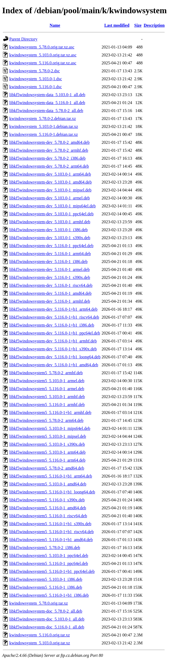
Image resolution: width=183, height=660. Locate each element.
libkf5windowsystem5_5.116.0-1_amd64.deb (47, 508)
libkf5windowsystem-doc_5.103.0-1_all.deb (46, 619)
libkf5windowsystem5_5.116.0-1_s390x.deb (47, 500)
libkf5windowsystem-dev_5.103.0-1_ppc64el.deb (51, 214)
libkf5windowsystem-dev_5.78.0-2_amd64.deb (49, 142)
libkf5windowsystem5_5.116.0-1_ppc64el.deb (48, 563)
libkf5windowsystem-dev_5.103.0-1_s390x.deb (49, 237)
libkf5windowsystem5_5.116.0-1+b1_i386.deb (49, 595)
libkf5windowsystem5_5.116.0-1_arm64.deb (47, 460)
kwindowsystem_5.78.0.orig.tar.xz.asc (41, 47)
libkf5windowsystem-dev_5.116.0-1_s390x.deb (49, 277)
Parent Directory (23, 39)
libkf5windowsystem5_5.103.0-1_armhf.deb (47, 396)
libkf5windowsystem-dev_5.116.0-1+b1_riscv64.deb (54, 317)
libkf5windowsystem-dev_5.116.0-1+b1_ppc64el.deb (54, 333)
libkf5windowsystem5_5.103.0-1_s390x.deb (47, 444)
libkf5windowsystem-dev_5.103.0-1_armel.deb (49, 198)
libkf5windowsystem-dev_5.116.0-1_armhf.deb (49, 301)
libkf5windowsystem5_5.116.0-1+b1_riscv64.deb (51, 531)
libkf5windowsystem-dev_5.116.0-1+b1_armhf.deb (53, 341)
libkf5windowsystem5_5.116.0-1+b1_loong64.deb (52, 492)
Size (138, 25)
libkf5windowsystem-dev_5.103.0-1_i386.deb (48, 230)
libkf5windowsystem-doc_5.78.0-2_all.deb (45, 611)
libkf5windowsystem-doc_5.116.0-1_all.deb (46, 627)
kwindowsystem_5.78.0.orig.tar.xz (38, 603)
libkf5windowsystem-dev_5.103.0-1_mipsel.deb (50, 190)
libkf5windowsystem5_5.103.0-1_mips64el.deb (49, 428)
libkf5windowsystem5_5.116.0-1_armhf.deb (47, 404)
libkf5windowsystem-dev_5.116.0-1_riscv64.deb (51, 285)
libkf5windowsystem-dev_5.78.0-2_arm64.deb (49, 166)
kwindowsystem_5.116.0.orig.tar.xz (39, 635)
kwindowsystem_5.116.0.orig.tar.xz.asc (42, 63)
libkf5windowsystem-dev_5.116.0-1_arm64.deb (50, 253)
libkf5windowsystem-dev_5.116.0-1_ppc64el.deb (51, 245)
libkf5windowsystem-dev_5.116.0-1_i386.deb (48, 261)
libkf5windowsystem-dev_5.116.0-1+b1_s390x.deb (53, 349)
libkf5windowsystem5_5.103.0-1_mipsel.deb (47, 436)
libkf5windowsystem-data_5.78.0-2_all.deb (46, 110)
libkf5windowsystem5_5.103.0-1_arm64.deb (47, 452)
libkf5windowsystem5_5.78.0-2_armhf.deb (46, 373)
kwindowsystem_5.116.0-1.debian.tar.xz (43, 134)
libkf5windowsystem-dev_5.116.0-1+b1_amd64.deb (53, 365)
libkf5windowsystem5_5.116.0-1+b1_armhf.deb (50, 412)
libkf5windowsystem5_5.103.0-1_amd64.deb (47, 484)
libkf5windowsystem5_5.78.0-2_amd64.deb (46, 468)
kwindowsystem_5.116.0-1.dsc (35, 86)
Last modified (116, 25)
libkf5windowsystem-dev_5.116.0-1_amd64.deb (50, 293)
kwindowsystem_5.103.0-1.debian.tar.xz (43, 126)
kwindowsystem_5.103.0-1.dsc (35, 79)
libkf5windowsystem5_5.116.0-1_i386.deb (45, 587)
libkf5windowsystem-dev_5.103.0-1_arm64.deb (50, 174)
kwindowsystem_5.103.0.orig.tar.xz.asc (42, 55)
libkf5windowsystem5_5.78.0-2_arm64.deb (46, 420)
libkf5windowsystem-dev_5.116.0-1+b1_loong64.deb (55, 357)
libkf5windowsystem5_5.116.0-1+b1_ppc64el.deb (52, 571)
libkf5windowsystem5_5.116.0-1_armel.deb (46, 388)
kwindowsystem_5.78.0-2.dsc (34, 71)
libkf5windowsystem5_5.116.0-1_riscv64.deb (48, 516)
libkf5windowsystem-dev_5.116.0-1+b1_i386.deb (51, 325)
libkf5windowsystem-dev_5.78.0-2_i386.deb (47, 158)
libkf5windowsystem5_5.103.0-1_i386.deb (45, 579)
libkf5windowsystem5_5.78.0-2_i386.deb (44, 547)
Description (154, 25)
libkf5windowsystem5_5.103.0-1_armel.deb (46, 380)
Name (55, 25)
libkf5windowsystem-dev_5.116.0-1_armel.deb (49, 269)
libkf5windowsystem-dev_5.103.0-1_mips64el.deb (52, 206)
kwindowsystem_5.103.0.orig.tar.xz (39, 643)
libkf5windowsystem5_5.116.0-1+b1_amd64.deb (51, 539)
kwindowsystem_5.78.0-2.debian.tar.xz (42, 118)
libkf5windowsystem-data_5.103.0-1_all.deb (47, 94)
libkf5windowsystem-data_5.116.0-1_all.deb (47, 102)
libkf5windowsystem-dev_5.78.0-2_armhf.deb (48, 150)
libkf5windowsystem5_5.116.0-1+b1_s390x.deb (50, 523)
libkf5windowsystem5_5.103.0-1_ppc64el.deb (48, 555)
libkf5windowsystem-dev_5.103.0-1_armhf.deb (49, 222)
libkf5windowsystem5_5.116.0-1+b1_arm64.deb (50, 476)
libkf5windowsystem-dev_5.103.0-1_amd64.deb (50, 182)
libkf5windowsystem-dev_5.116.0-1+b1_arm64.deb (53, 309)
